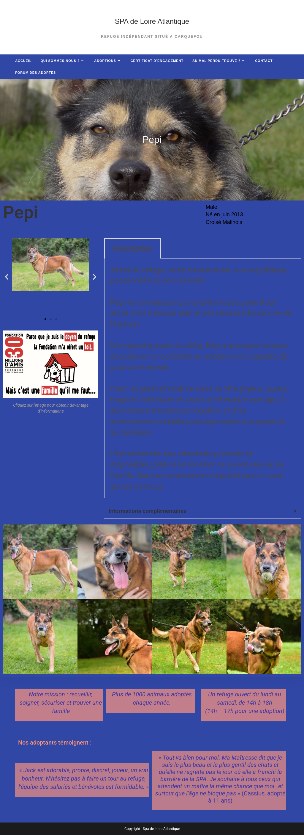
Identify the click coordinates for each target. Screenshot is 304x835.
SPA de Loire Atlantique (152, 21)
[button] (6, 277)
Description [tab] (133, 248)
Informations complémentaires (147, 511)
